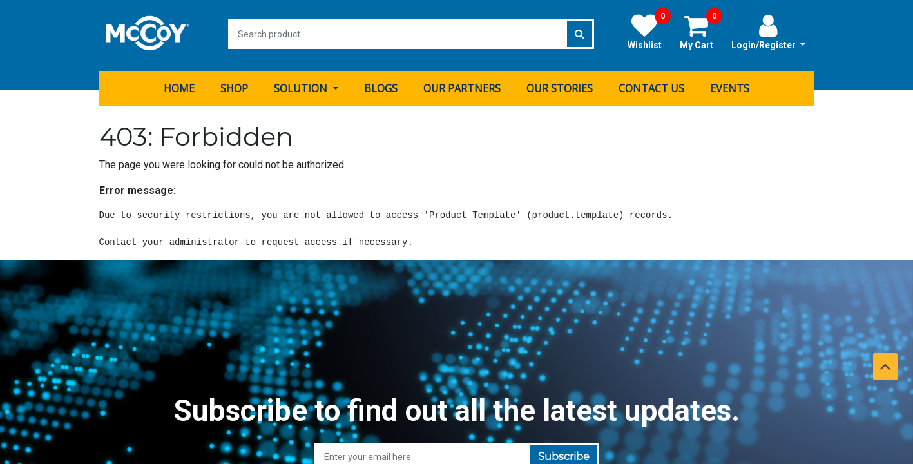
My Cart (701, 31)
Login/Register (768, 31)
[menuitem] (179, 86)
